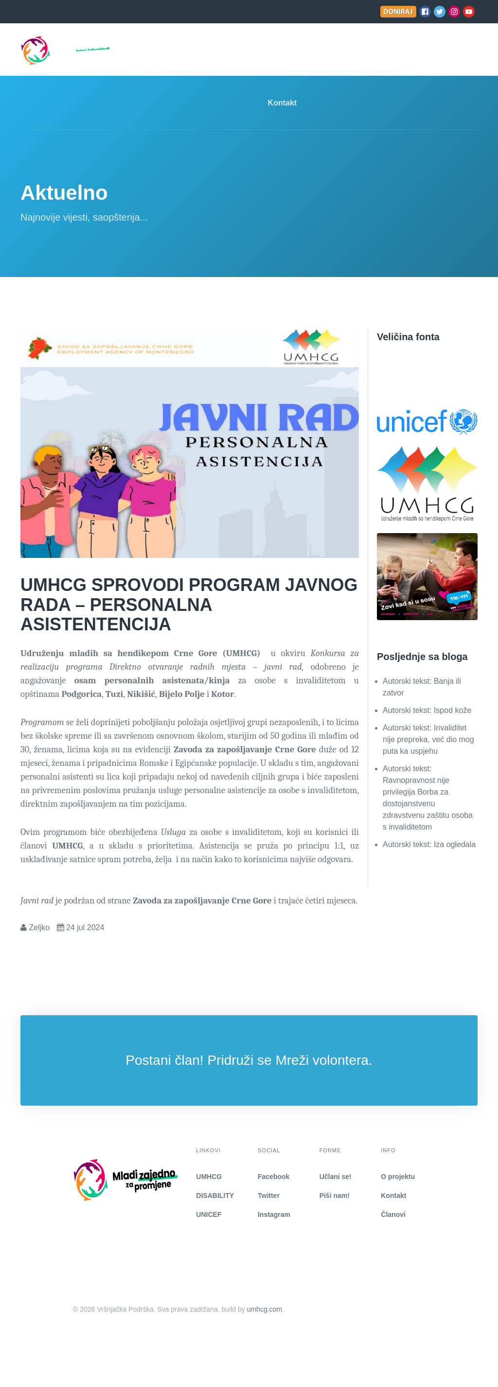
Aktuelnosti (270, 50)
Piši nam (372, 50)
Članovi (393, 1214)
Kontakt (282, 103)
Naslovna (139, 50)
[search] (469, 50)
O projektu (398, 1176)
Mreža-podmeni (201, 50)
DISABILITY (215, 1195)
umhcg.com (264, 1309)
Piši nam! (335, 1195)
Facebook (273, 1176)
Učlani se (324, 50)
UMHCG (209, 1176)
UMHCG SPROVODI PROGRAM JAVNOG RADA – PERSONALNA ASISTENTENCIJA (188, 604)
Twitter (269, 1195)
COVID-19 (421, 50)
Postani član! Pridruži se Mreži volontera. (248, 1060)
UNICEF (208, 1214)
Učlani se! (336, 1176)
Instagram (274, 1214)
